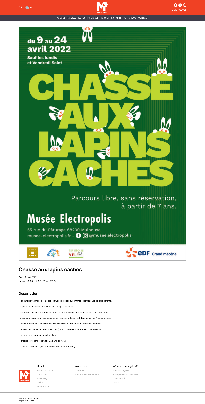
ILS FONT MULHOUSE (88, 17)
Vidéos (132, 17)
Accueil (61, 17)
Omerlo (31, 400)
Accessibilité (119, 378)
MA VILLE (71, 17)
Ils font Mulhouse (45, 370)
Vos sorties (107, 17)
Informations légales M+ (126, 366)
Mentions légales (121, 370)
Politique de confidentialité (125, 374)
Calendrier (80, 370)
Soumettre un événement (87, 374)
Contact (143, 17)
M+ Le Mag (121, 17)
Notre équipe (43, 386)
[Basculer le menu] (20, 7)
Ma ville (41, 366)
